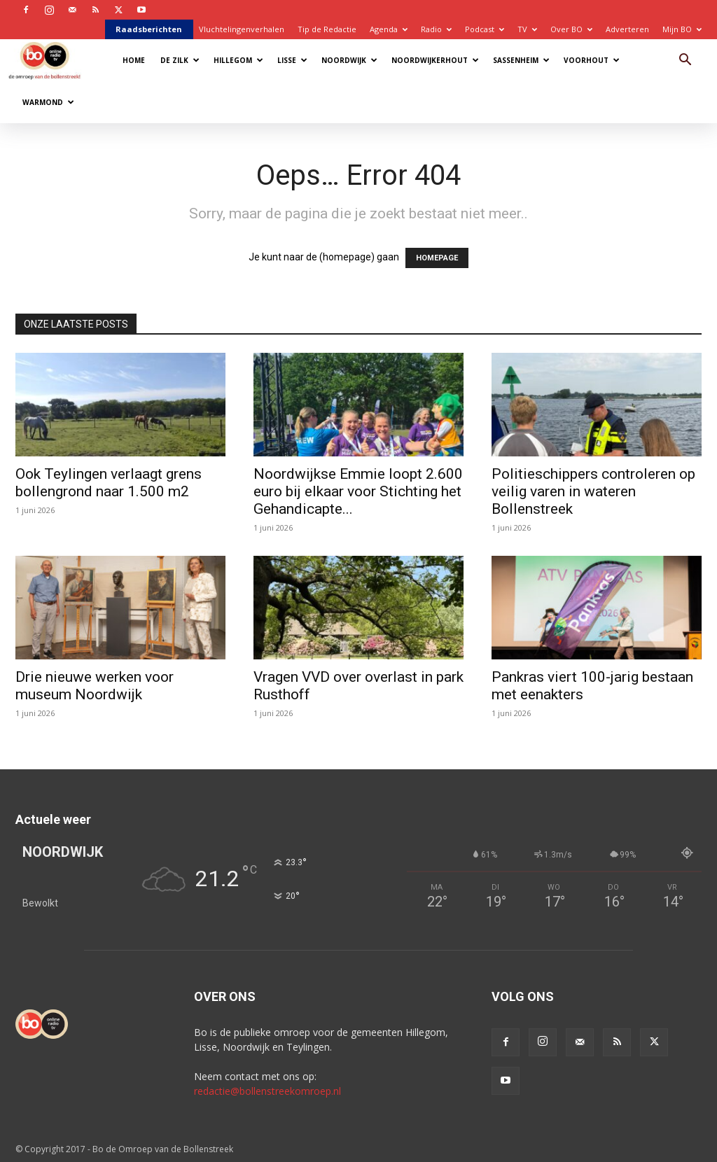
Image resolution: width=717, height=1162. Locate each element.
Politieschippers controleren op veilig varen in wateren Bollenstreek (593, 491)
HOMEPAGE (437, 257)
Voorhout (592, 60)
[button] (685, 61)
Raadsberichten (149, 29)
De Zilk (180, 60)
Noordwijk (349, 60)
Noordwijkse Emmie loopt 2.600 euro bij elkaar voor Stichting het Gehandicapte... (358, 491)
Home (134, 60)
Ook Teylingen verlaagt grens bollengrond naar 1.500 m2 (108, 482)
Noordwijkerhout (435, 60)
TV (527, 29)
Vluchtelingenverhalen (241, 29)
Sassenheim (521, 60)
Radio (436, 29)
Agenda (389, 29)
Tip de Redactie (327, 29)
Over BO (571, 29)
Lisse (292, 60)
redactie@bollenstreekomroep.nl (267, 1091)
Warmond (48, 102)
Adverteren (627, 29)
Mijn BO (682, 29)
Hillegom (238, 60)
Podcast (484, 29)
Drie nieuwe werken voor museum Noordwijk (94, 685)
